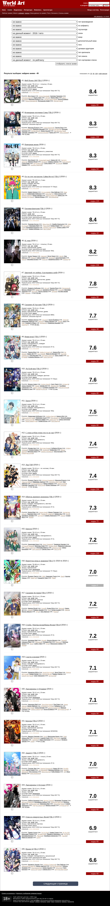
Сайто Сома (41, 258)
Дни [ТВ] (29, 465)
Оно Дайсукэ (55, 192)
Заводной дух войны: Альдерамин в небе (41, 273)
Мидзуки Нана (32, 451)
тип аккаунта (98, 16)
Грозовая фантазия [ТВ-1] (35, 209)
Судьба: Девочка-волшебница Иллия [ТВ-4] (43, 625)
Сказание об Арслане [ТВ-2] (36, 305)
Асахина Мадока (33, 357)
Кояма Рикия (55, 226)
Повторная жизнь (32, 144)
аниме (48, 901)
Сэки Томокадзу (39, 675)
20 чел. (37, 324)
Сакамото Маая (30, 323)
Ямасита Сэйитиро (64, 546)
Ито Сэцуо (31, 96)
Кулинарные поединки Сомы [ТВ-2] (39, 112)
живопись (64, 901)
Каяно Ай (52, 132)
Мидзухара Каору (53, 736)
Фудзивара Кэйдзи (40, 802)
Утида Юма (25, 163)
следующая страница (55, 883)
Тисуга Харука (43, 291)
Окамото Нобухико (34, 288)
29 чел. (38, 293)
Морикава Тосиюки (61, 800)
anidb (33, 86)
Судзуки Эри (32, 768)
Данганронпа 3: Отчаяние (36, 689)
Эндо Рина (58, 672)
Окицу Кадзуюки (64, 419)
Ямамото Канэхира (53, 834)
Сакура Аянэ (46, 549)
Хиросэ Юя (60, 416)
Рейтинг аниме (7, 13)
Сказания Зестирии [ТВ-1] (36, 593)
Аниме (9, 10)
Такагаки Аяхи (32, 514)
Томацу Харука (53, 162)
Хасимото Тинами (28, 515)
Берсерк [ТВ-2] (32, 721)
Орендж (29, 529)
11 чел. (27, 134)
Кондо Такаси (32, 256)
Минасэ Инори (27, 290)
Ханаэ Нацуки (45, 131)
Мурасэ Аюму (32, 384)
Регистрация (104, 10)
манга (35, 89)
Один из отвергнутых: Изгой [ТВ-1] (40, 817)
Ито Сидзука (33, 772)
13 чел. (27, 711)
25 (91, 73)
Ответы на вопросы (8, 893)
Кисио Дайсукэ (32, 706)
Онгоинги (54, 13)
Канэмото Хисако (34, 864)
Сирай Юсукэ (42, 421)
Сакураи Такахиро (56, 96)
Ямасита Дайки (40, 419)
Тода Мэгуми (33, 355)
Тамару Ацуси (32, 832)
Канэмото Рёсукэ (48, 290)
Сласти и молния (32, 657)
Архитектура (47, 10)
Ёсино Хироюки (51, 485)
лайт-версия (103, 73)
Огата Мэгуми (39, 708)
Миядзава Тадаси (28, 834)
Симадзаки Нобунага (34, 194)
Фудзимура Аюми (44, 101)
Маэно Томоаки (53, 512)
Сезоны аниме (64, 13)
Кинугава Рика (39, 546)
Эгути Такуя (51, 256)
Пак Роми (56, 704)
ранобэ (35, 281)
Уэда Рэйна (48, 163)
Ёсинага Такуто (33, 480)
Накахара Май (34, 226)
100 (96, 73)
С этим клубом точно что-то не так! (40, 433)
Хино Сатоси (58, 194)
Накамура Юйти (53, 259)
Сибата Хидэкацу (34, 800)
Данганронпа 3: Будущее (35, 785)
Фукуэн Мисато (27, 611)
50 (93, 73)
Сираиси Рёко (26, 642)
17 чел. (42, 741)
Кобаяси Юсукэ (33, 320)
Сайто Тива (38, 643)
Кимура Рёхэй (32, 162)
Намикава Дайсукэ (28, 321)
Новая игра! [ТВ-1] (32, 337)
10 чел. (35, 487)
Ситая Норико (56, 610)
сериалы (37, 901)
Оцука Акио (37, 97)
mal (29, 86)
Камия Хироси (32, 192)
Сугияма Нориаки (48, 387)
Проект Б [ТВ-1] (32, 849)
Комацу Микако (38, 610)
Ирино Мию (55, 97)
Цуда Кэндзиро (61, 258)
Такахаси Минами (39, 129)
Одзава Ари (32, 448)
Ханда (28, 401)
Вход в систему (93, 10)
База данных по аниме (38, 13)
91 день (28, 241)
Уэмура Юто (46, 869)
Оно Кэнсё (31, 160)
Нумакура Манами (54, 323)
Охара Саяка (61, 227)
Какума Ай (43, 386)
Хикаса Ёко (56, 352)
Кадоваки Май (32, 640)
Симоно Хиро (45, 738)
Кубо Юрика (55, 772)
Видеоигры (18, 10)
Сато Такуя (55, 384)
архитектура (71, 901)
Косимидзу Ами (27, 389)
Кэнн (64, 321)
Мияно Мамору (48, 483)
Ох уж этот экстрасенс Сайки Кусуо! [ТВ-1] (42, 177)
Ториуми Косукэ (33, 224)
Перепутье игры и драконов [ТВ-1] (40, 561)
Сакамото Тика (43, 578)
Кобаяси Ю (58, 706)
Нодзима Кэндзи (27, 836)
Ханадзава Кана (33, 544)
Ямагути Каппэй (27, 837)
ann (36, 86)
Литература (28, 10)
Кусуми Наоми (63, 291)
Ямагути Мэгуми (51, 354)
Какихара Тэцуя (41, 418)
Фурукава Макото (42, 547)
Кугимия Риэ (47, 642)
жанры (27, 13)
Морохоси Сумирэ (56, 643)
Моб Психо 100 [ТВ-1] (34, 80)
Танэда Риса (59, 127)
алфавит (21, 13)
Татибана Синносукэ (51, 836)
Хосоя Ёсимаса (63, 99)
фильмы (32, 901)
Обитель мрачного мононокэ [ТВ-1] (40, 497)
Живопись (37, 10)
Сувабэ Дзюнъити (58, 224)
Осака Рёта (51, 608)
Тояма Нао (53, 450)
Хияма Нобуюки (34, 229)
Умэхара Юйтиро (54, 770)
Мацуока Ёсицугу (34, 99)
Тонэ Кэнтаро (58, 451)
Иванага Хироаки (33, 736)
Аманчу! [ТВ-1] (32, 753)
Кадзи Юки (31, 512)
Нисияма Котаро (32, 259)
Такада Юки (32, 352)
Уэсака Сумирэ (34, 450)
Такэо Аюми (59, 355)
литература (58, 901)
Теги (48, 13)
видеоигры (43, 901)
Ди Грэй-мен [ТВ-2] (34, 369)
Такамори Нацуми (60, 544)
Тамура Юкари (40, 197)
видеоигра (36, 569)
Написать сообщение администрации (29, 893)
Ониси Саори (30, 770)
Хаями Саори (33, 674)
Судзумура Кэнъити (32, 227)
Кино (4, 10)
